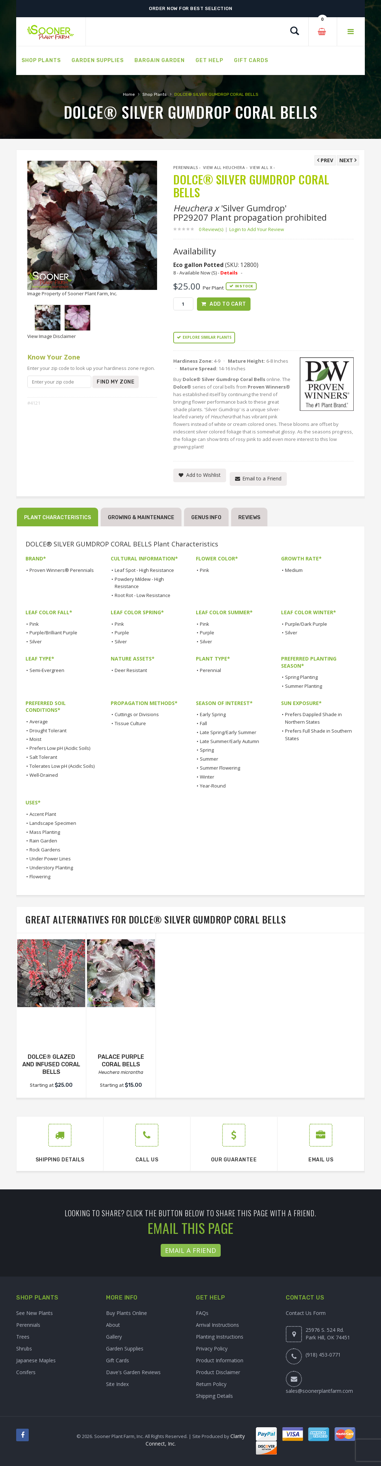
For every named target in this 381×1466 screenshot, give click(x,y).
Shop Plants (154, 94)
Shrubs (24, 1348)
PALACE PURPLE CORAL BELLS (121, 1060)
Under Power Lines (50, 858)
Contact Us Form (306, 1313)
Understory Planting (51, 867)
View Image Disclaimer (51, 336)
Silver (35, 641)
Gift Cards (117, 1360)
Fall (203, 723)
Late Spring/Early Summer (228, 732)
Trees (22, 1336)
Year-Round (213, 786)
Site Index (117, 1384)
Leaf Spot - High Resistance (144, 570)
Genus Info (206, 518)
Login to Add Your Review (256, 229)
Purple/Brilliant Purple (53, 633)
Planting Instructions (219, 1336)
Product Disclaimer (218, 1372)
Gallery (114, 1336)
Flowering (39, 876)
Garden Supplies (124, 1348)
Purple (122, 633)
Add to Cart (228, 304)
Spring (207, 750)
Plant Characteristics (57, 518)
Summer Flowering (220, 768)
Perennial (210, 670)
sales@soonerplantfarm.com (319, 1390)
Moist (35, 739)
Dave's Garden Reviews (133, 1372)
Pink (204, 570)
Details (229, 272)
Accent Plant (42, 814)
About (113, 1324)
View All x (261, 167)
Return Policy (211, 1384)
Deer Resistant (131, 670)
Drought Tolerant (47, 730)
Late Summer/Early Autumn (229, 741)
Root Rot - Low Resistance (142, 595)
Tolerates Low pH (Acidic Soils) (62, 766)
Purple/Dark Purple (306, 624)
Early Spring (213, 714)
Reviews (249, 518)
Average (38, 721)
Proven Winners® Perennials (61, 570)
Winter (207, 777)
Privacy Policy (212, 1348)
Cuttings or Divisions (137, 714)
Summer (209, 759)
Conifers (26, 1372)
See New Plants (34, 1313)
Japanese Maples (36, 1360)
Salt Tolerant (43, 757)
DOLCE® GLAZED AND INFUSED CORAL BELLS (51, 1064)
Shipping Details (214, 1395)
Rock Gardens (44, 850)
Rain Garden (43, 841)
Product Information (219, 1360)
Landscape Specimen (52, 823)
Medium (294, 570)
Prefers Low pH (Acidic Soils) (59, 748)
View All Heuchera (224, 167)
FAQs (202, 1313)
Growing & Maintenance (141, 518)
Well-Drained (43, 775)
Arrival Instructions (217, 1324)
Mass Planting (44, 832)
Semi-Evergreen (46, 670)
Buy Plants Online (126, 1313)
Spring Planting (301, 677)
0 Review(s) (213, 229)
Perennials (185, 167)
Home (129, 94)
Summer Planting (303, 686)
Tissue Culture (130, 723)
